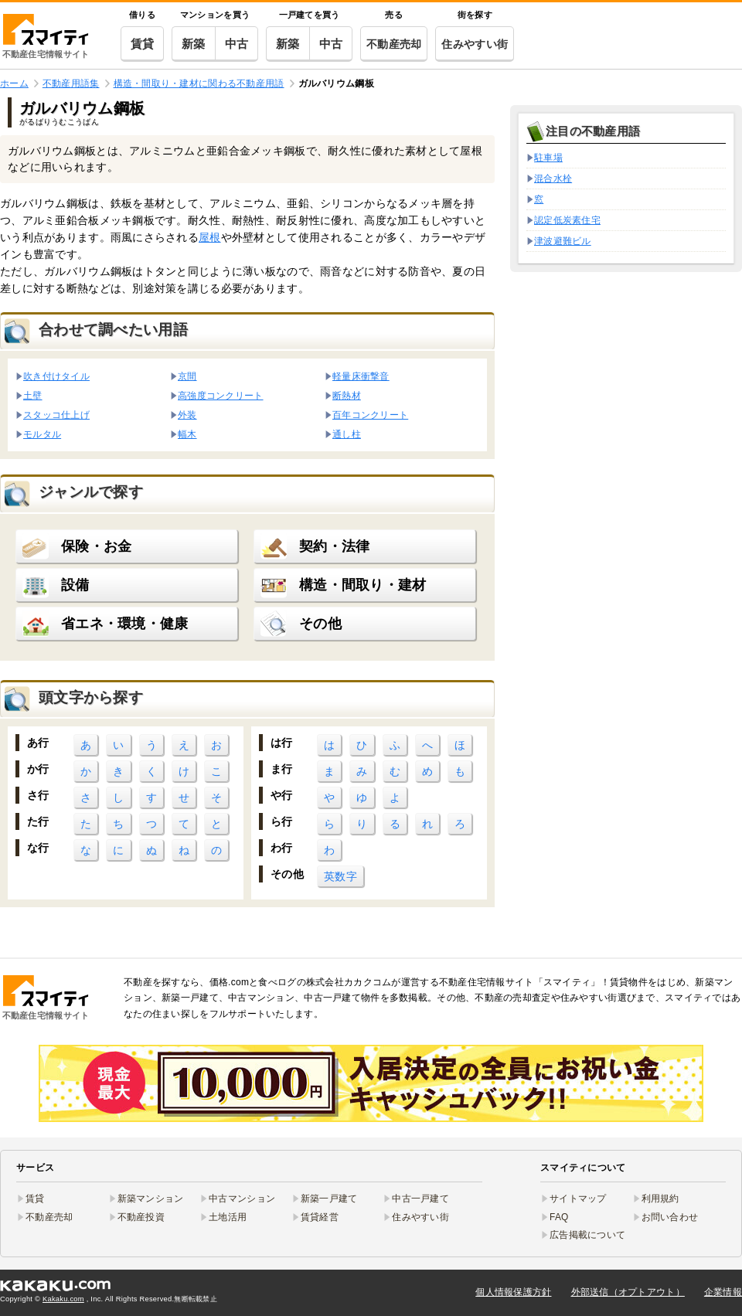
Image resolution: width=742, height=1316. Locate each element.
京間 (187, 376)
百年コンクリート (370, 415)
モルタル (42, 434)
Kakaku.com (63, 1299)
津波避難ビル (562, 241)
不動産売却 (393, 44)
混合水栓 (553, 178)
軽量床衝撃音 (361, 376)
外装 (187, 415)
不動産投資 (141, 1217)
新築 (194, 43)
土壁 (33, 395)
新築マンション (150, 1198)
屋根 (210, 237)
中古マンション (242, 1198)
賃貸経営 (320, 1217)
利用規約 (660, 1198)
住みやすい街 (474, 44)
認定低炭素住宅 (567, 220)
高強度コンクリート (221, 395)
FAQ (559, 1217)
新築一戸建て (329, 1198)
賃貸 (143, 43)
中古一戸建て (420, 1198)
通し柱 (346, 434)
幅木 (187, 434)
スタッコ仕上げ (56, 415)
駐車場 (548, 157)
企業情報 (723, 1292)
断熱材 (346, 395)
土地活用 (228, 1217)
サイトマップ (578, 1198)
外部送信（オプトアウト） (628, 1292)
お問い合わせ (670, 1217)
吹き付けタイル (56, 376)
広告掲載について (587, 1234)
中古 (237, 43)
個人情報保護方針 (513, 1292)
